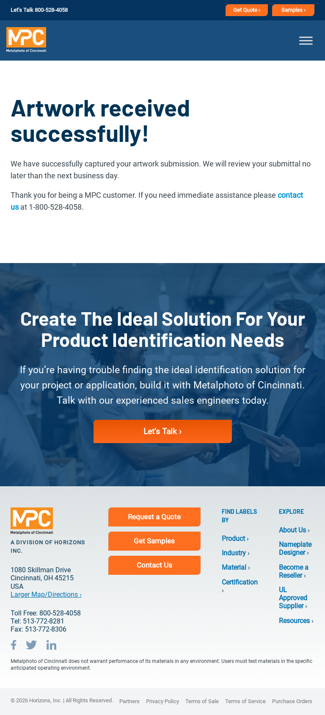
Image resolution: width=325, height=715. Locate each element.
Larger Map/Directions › (46, 594)
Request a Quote (154, 517)
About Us (292, 530)
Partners (129, 701)
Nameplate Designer (295, 548)
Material (234, 567)
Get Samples (154, 541)
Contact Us (154, 565)
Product (233, 539)
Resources (294, 621)
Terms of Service (245, 701)
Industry (234, 553)
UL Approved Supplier (293, 598)
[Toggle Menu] (306, 40)
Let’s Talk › (162, 431)
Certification (240, 582)
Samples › (293, 10)
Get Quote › (246, 10)
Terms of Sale (202, 701)
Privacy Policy (162, 701)
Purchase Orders (292, 701)
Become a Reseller (293, 571)
